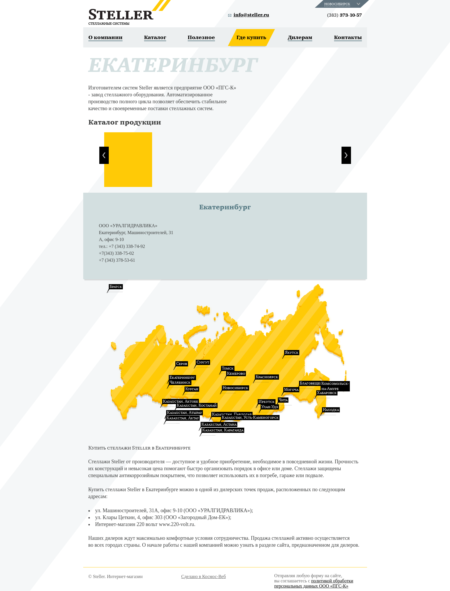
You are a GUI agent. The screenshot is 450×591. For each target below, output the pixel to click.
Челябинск (180, 382)
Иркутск (267, 401)
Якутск (291, 352)
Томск (228, 368)
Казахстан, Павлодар (232, 414)
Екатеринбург (182, 377)
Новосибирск (235, 388)
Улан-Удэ (269, 407)
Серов (181, 364)
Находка (331, 410)
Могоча (291, 389)
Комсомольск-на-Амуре (335, 386)
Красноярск (267, 377)
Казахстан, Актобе (180, 401)
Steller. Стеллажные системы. (129, 12)
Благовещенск (313, 383)
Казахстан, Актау (182, 418)
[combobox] (342, 4)
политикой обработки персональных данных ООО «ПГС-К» (313, 583)
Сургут (203, 362)
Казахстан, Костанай (197, 405)
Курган (191, 389)
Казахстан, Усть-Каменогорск (250, 417)
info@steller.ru (251, 15)
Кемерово (236, 373)
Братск (116, 286)
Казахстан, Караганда (222, 430)
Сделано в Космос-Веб (203, 576)
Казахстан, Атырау (184, 412)
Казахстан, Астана (218, 424)
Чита (283, 400)
